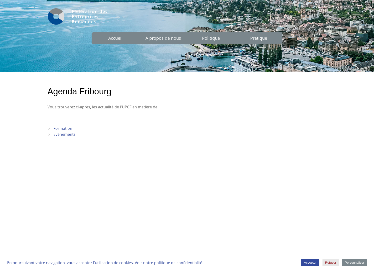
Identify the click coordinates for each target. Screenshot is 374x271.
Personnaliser (354, 262)
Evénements (64, 134)
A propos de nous (163, 38)
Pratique (258, 38)
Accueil (115, 38)
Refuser (330, 262)
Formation (62, 128)
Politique (211, 38)
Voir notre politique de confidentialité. (169, 262)
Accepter (310, 262)
